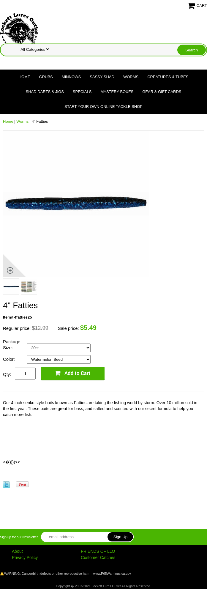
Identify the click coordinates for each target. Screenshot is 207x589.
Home (24, 77)
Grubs (46, 77)
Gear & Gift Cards (161, 91)
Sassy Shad (102, 77)
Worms (130, 77)
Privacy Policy (25, 557)
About (17, 551)
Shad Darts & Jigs (45, 91)
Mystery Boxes (116, 91)
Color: (9, 359)
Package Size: (11, 344)
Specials (82, 91)
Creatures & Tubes (167, 77)
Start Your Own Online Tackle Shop (103, 106)
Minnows (71, 77)
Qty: (7, 374)
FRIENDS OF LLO (98, 551)
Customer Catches (98, 557)
